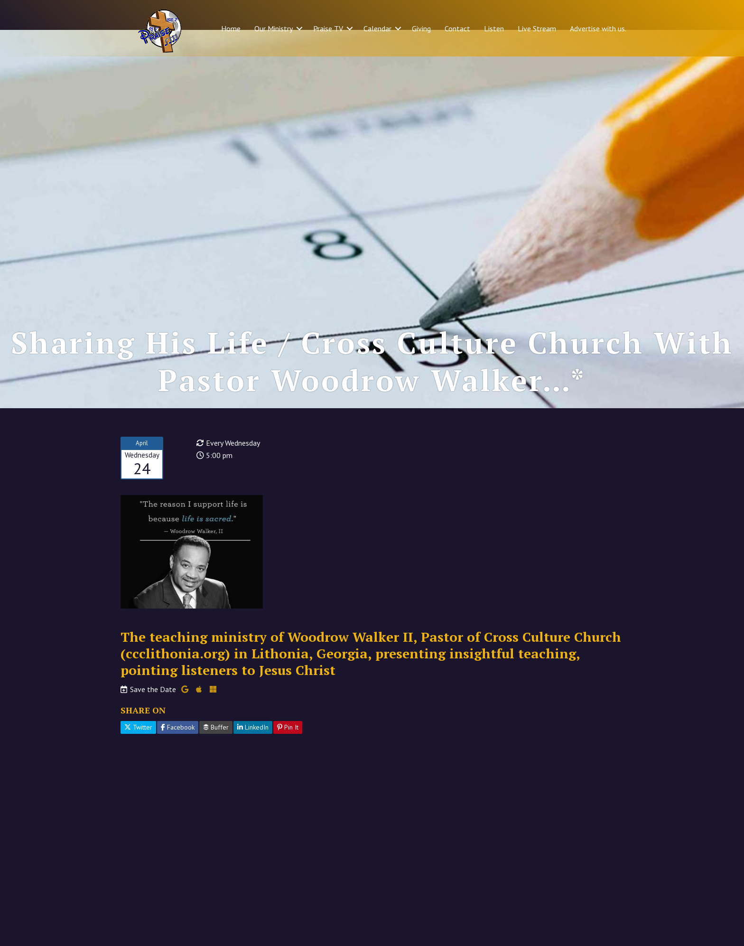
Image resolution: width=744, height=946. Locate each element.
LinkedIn (253, 753)
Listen (494, 28)
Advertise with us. (598, 28)
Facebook (178, 753)
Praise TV (328, 28)
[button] (299, 28)
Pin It (287, 753)
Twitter (138, 753)
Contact (457, 28)
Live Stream (537, 28)
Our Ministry (273, 28)
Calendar (377, 28)
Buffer (216, 753)
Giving (421, 28)
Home (231, 28)
